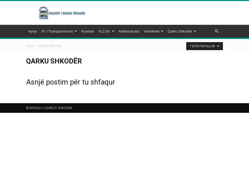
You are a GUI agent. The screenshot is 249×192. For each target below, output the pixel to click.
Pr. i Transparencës (59, 31)
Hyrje (32, 31)
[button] (216, 31)
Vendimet (153, 31)
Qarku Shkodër (182, 31)
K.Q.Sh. (106, 31)
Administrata (129, 31)
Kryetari (87, 31)
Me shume (38, 45)
